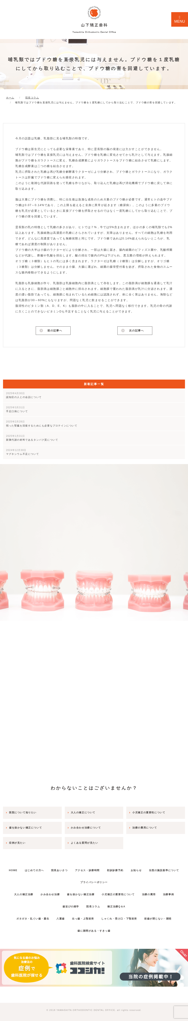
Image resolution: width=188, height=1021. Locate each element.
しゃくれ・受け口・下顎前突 (121, 917)
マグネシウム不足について (22, 453)
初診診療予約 (137, 869)
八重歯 (58, 917)
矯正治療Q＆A (118, 905)
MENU (179, 19)
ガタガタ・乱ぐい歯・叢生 (28, 917)
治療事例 (173, 893)
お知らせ (160, 869)
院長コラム (93, 905)
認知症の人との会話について (24, 396)
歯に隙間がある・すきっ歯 (93, 929)
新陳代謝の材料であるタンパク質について (32, 438)
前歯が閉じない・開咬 (162, 917)
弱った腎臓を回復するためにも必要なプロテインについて (41, 424)
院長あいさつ (77, 869)
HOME (27, 869)
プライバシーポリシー (113, 881)
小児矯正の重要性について (119, 893)
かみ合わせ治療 (47, 893)
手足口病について (17, 410)
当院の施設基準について (76, 881)
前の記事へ (55, 331)
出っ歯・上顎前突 (83, 917)
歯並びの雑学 (69, 905)
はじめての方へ (50, 869)
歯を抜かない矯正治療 (79, 893)
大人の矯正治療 (18, 893)
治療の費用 (152, 893)
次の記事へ (136, 331)
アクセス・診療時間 (107, 869)
